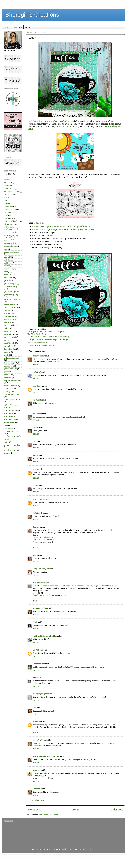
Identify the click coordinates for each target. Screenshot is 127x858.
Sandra (36, 428)
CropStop (8, 243)
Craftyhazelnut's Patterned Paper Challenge (47, 339)
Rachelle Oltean (39, 740)
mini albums (9, 337)
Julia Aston (37, 414)
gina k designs (10, 284)
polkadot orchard (11, 358)
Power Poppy (9, 363)
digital (7, 257)
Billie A (35, 485)
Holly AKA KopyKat (41, 569)
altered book (9, 189)
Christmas (8, 224)
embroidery (9, 269)
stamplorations (10, 416)
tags (6, 425)
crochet (7, 240)
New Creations (39, 499)
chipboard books (11, 221)
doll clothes (9, 260)
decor (6, 249)
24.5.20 (36, 629)
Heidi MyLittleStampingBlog (45, 636)
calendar (8, 212)
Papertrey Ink (10, 349)
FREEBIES (8, 278)
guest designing (11, 295)
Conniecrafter (39, 664)
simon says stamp (12, 400)
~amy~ (35, 455)
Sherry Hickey (39, 356)
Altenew (7, 183)
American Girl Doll (12, 192)
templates (8, 428)
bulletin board (10, 209)
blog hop (8, 203)
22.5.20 (36, 365)
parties (7, 352)
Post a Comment (37, 800)
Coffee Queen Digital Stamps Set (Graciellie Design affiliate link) (62, 226)
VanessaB (37, 789)
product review (10, 369)
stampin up (9, 413)
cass (35, 678)
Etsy (6, 272)
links (6, 328)
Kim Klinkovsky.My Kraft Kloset (46, 756)
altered (7, 186)
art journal (8, 195)
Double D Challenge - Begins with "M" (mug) (48, 337)
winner (7, 453)
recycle (7, 378)
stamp (7, 407)
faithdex (7, 275)
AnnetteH (37, 722)
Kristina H (37, 400)
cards (36, 345)
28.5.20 (36, 733)
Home (6, 27)
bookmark (8, 206)
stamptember (10, 419)
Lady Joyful (37, 372)
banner (7, 200)
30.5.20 (36, 781)
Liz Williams (38, 650)
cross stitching (10, 246)
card (6, 215)
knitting (7, 322)
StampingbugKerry (41, 694)
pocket (7, 355)
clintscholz (72, 849)
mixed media (9, 340)
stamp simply (10, 410)
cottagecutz (9, 232)
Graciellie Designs (47, 345)
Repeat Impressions (12, 381)
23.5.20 (35, 506)
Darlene (36, 527)
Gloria (35, 622)
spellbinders (9, 405)
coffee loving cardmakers (9, 228)
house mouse (9, 304)
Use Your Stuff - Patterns (38, 334)
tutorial (7, 439)
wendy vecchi (9, 450)
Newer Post (34, 809)
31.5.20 (35, 795)
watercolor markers (12, 445)
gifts (6, 281)
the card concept (11, 431)
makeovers (9, 331)
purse (6, 372)
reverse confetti (10, 386)
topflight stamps (11, 436)
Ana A (35, 469)
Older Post (117, 809)
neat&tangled (10, 343)
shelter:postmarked (12, 395)
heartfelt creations (12, 299)
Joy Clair (7, 313)
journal (7, 310)
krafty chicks (9, 325)
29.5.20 (36, 763)
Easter (7, 266)
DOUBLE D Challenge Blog (44, 537)
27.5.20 (35, 714)
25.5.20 (36, 686)
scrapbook (8, 389)
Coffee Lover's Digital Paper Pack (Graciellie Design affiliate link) (63, 229)
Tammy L (37, 770)
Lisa (34, 441)
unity (6, 442)
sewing (7, 392)
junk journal (9, 316)
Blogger (91, 849)
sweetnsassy (9, 422)
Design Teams (17, 27)
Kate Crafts (9, 319)
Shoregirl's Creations (32, 14)
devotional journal (11, 252)
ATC (6, 197)
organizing (9, 346)
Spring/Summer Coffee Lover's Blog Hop (55, 121)
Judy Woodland (39, 583)
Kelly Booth (37, 513)
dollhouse (8, 263)
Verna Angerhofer (40, 608)
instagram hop (10, 308)
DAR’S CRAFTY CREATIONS (44, 540)
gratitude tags (10, 292)
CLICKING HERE (63, 126)
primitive (8, 366)
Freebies (28, 27)
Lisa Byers (37, 386)
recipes (7, 375)
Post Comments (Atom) (49, 815)
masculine (8, 334)
